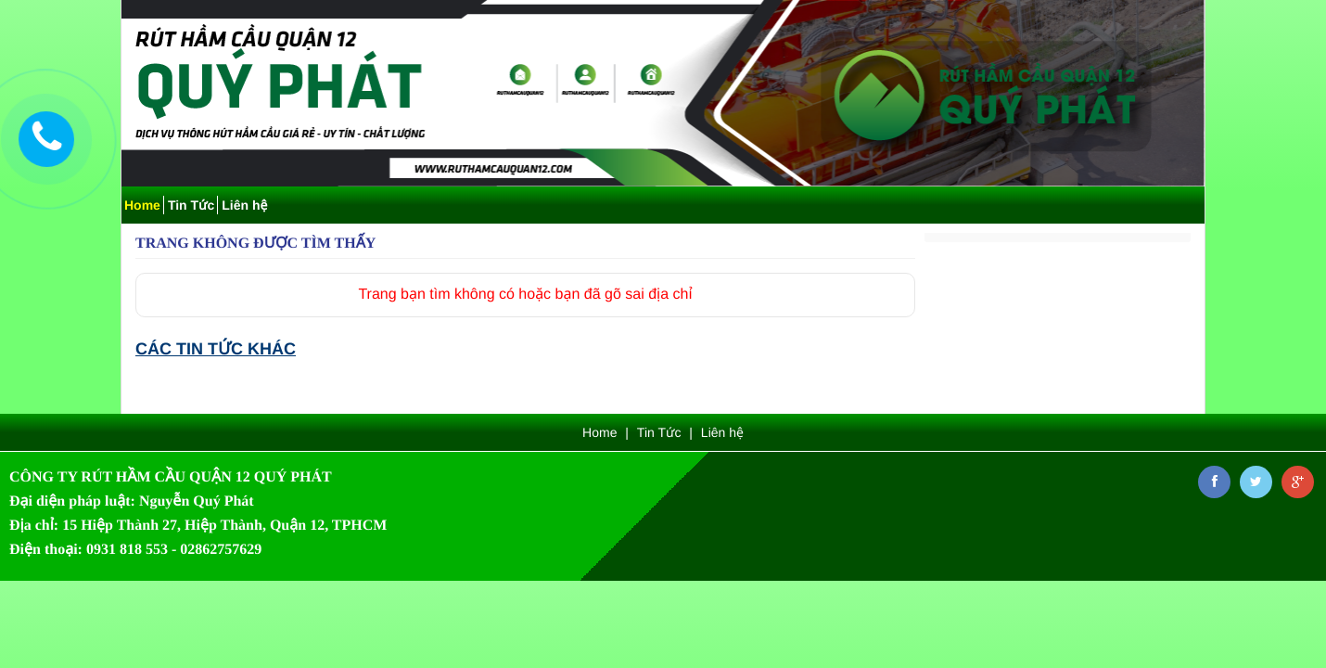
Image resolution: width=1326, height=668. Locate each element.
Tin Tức (191, 205)
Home (142, 205)
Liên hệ (244, 205)
